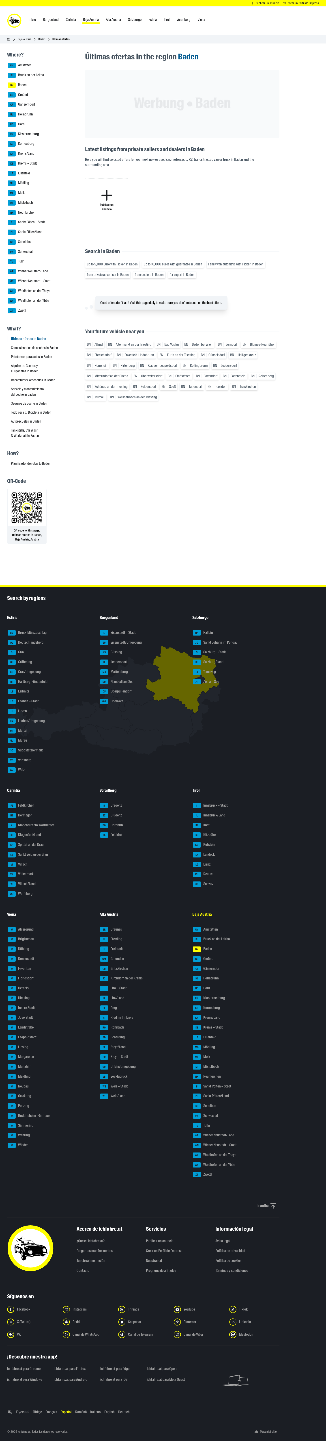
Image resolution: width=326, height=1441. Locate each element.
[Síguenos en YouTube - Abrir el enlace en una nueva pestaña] (199, 1309)
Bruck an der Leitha (26, 75)
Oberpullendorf (116, 691)
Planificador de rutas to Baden (31, 463)
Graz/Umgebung (24, 672)
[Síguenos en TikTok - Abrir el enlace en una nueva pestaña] (254, 1309)
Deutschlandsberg (25, 642)
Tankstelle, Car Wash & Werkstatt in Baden (25, 433)
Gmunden (112, 959)
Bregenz (111, 805)
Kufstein (204, 845)
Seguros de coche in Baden (29, 403)
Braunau (111, 929)
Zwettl (17, 310)
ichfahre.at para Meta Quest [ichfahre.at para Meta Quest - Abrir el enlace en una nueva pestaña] (166, 1379)
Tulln (16, 261)
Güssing (111, 652)
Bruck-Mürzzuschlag (27, 633)
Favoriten (19, 969)
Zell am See (206, 682)
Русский (22, 1412)
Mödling (18, 183)
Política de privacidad (230, 1250)
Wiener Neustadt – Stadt (29, 281)
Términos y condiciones (231, 1270)
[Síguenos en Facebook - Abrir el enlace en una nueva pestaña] (32, 1309)
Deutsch (124, 1412)
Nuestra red (154, 1260)
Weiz (16, 770)
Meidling (19, 1076)
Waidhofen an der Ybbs (28, 301)
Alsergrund (21, 929)
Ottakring (19, 1096)
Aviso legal (222, 1241)
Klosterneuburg (23, 134)
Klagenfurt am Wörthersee (31, 825)
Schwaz (203, 884)
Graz (16, 652)
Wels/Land (112, 1096)
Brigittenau (21, 939)
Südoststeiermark (25, 750)
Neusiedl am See (116, 682)
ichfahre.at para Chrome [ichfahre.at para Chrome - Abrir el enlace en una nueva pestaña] (24, 1368)
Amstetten (20, 65)
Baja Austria (24, 39)
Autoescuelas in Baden (26, 421)
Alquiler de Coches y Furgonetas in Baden (25, 368)
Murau (17, 740)
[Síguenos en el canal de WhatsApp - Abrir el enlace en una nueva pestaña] (88, 1334)
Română (81, 1412)
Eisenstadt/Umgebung (121, 642)
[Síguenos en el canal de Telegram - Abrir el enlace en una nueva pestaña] (143, 1334)
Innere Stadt (21, 1008)
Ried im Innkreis (116, 1017)
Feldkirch (111, 835)
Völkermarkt (21, 874)
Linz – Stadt (113, 988)
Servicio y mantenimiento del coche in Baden (27, 392)
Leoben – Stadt (23, 701)
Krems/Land (21, 153)
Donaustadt (21, 959)
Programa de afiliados (161, 1270)
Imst (201, 825)
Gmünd (18, 95)
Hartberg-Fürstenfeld (27, 682)
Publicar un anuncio (160, 1241)
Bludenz (111, 815)
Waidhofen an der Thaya (29, 291)
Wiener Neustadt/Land (28, 271)
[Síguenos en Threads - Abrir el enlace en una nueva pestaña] (143, 1309)
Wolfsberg (20, 894)
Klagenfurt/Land (24, 835)
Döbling (18, 949)
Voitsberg (19, 760)
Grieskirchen (114, 969)
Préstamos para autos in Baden (31, 356)
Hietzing (19, 998)
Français (51, 1412)
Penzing (18, 1106)
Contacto (83, 1270)
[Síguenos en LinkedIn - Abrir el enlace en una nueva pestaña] (254, 1322)
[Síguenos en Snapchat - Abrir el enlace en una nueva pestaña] (143, 1322)
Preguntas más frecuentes (95, 1250)
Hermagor (20, 815)
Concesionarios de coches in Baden (34, 347)
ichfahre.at (24, 1432)
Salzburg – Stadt (209, 652)
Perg (108, 1008)
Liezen (17, 711)
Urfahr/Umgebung (118, 1067)
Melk (16, 193)
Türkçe (37, 1412)
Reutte (202, 874)
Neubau (18, 1086)
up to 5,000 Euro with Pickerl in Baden (112, 264)
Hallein (203, 633)
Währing (19, 1135)
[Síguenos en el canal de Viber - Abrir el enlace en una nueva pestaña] (199, 1334)
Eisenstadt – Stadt (118, 633)
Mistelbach (20, 203)
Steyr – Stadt (114, 1057)
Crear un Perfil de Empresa (164, 1250)
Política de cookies (228, 1260)
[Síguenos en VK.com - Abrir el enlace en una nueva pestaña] (32, 1334)
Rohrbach (112, 1027)
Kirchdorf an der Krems (121, 978)
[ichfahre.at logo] (14, 20)
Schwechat (20, 252)
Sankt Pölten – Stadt (26, 222)
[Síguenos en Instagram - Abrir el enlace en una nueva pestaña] (88, 1309)
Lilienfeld (19, 173)
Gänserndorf (21, 104)
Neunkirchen (21, 212)
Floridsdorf (21, 978)
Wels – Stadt (114, 1086)
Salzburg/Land (208, 662)
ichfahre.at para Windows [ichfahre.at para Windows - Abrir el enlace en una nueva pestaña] (24, 1379)
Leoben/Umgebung (26, 721)
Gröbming (20, 662)
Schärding (112, 1037)
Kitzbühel (205, 835)
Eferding (111, 939)
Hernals (18, 988)
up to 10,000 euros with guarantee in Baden (173, 264)
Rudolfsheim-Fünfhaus (29, 1116)
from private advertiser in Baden (108, 274)
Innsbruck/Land (209, 815)
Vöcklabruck (113, 1076)
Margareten (21, 1057)
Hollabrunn (20, 114)
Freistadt (111, 949)
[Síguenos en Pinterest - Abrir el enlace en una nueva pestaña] (199, 1322)
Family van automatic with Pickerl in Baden (236, 264)
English (109, 1412)
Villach (18, 864)
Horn (16, 124)
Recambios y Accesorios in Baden (33, 380)
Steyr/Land (113, 1047)
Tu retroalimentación (91, 1260)
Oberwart (111, 701)
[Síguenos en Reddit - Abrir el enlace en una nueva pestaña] (88, 1322)
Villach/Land (22, 884)
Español (66, 1412)
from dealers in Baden (149, 274)
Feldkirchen (21, 805)
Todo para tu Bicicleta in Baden (31, 412)
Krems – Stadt (22, 163)
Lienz (201, 864)
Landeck (204, 854)
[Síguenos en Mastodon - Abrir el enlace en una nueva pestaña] (254, 1334)
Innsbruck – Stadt (210, 805)
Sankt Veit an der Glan (28, 854)
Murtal (17, 731)
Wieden (18, 1145)
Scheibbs (19, 242)
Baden (41, 39)
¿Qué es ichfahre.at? (91, 1241)
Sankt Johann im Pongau (215, 642)
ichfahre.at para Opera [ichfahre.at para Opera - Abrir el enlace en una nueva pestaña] (162, 1368)
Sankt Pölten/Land (25, 232)
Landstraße (21, 1027)
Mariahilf (19, 1067)
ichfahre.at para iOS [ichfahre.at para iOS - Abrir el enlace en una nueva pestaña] (113, 1379)
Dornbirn (111, 825)
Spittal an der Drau (26, 845)
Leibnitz (18, 691)
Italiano (95, 1412)
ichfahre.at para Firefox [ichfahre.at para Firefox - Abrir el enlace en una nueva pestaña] (70, 1368)
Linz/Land (112, 998)
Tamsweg (204, 672)
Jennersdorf (113, 662)
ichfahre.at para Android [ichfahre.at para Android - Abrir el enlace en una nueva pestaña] (70, 1379)
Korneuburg (21, 144)
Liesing (18, 1047)
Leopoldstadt (22, 1037)
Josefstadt (20, 1017)
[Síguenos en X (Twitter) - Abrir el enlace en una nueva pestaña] (32, 1322)
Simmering (20, 1125)
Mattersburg (114, 672)
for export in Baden (182, 274)
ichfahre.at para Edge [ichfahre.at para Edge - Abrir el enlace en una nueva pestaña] (114, 1368)
